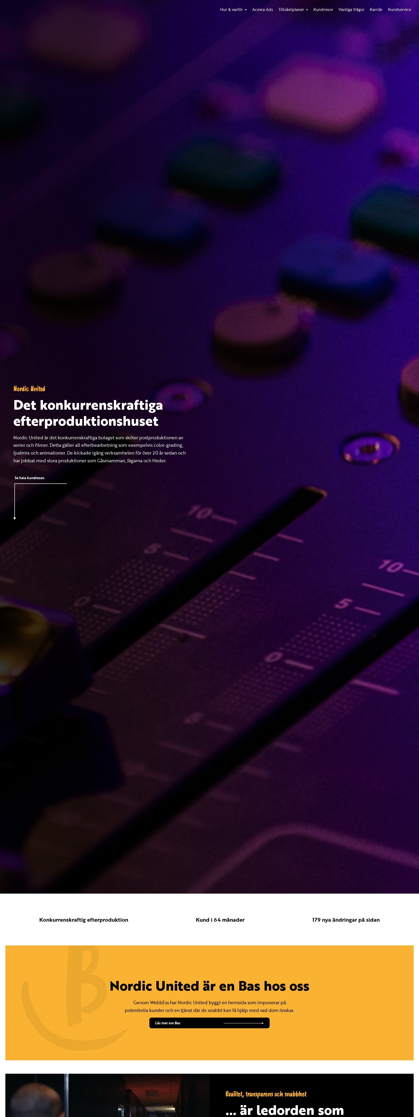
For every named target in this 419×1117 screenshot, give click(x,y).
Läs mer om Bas (167, 1023)
